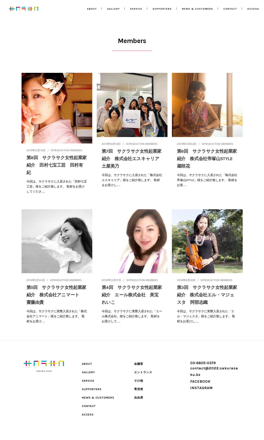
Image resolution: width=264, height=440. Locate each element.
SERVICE (88, 380)
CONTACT (89, 406)
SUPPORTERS (92, 389)
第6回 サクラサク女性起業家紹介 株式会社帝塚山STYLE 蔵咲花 (207, 159)
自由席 (138, 397)
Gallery (88, 372)
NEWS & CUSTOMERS (98, 397)
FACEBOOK (200, 381)
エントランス (143, 372)
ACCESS (88, 414)
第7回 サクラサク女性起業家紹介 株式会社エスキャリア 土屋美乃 (133, 159)
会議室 (138, 364)
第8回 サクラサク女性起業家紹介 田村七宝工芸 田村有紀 (57, 165)
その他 (138, 380)
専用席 (138, 389)
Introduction (60, 150)
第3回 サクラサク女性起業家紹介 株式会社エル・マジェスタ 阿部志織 (207, 295)
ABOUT (87, 364)
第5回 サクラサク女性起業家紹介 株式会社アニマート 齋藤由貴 (56, 295)
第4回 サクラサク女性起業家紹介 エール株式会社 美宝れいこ (132, 295)
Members (76, 150)
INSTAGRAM (201, 388)
